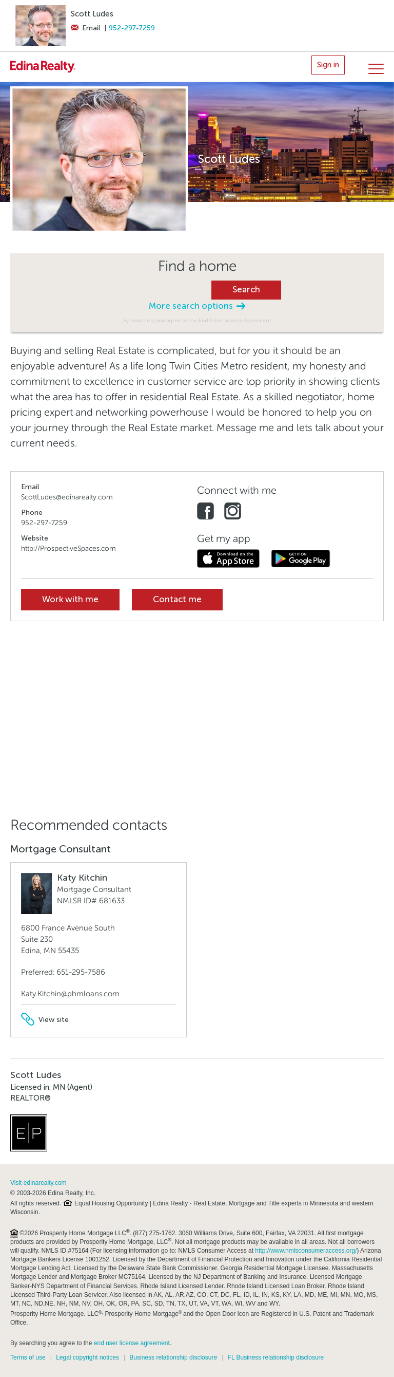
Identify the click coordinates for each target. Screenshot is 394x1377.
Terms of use (28, 1357)
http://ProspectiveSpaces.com (68, 548)
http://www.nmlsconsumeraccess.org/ (306, 1250)
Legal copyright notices (87, 1357)
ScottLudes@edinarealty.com (67, 497)
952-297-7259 (132, 28)
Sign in (328, 65)
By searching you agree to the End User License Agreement (197, 320)
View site (45, 1020)
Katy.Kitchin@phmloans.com (70, 994)
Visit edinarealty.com (38, 1182)
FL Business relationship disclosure (276, 1357)
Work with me (70, 599)
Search (246, 289)
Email (85, 28)
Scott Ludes (92, 14)
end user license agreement (132, 1343)
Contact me (177, 599)
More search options (197, 306)
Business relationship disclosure (173, 1357)
